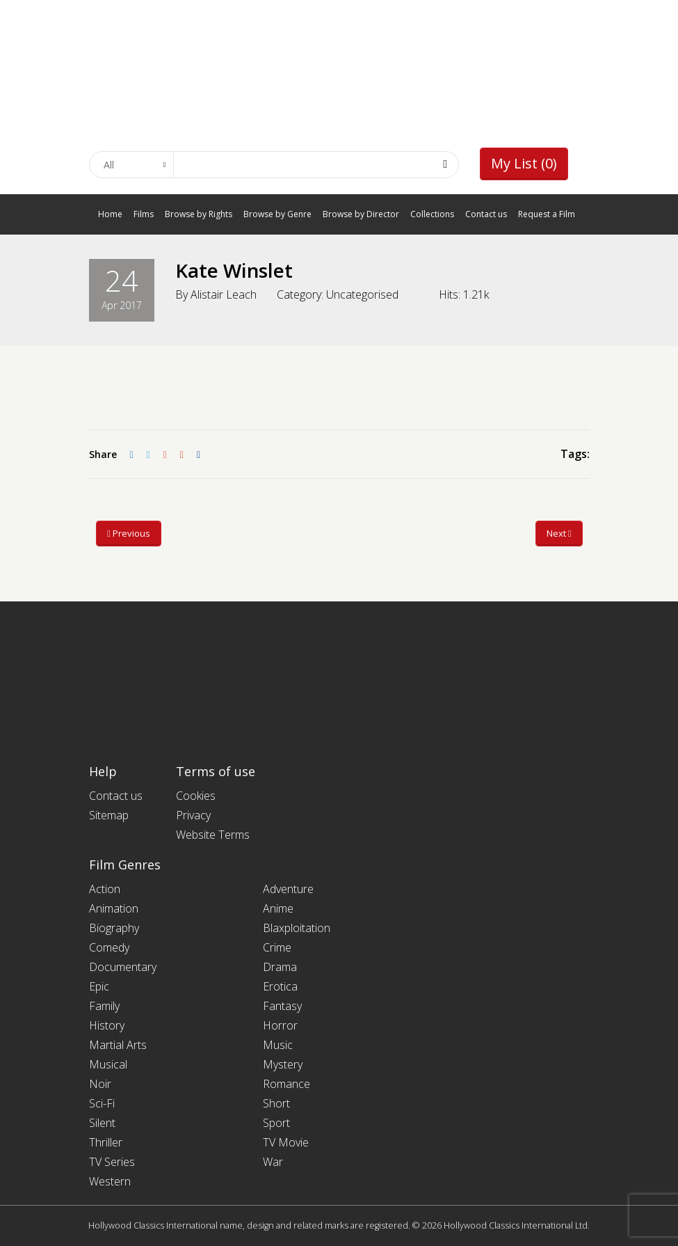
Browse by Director (361, 214)
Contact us (486, 214)
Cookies (196, 795)
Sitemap (109, 815)
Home (110, 214)
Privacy (193, 815)
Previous (128, 533)
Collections (432, 214)
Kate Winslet (234, 270)
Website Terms (213, 834)
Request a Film (546, 214)
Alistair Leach (224, 294)
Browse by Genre (277, 214)
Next (559, 533)
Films (144, 214)
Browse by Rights (198, 214)
